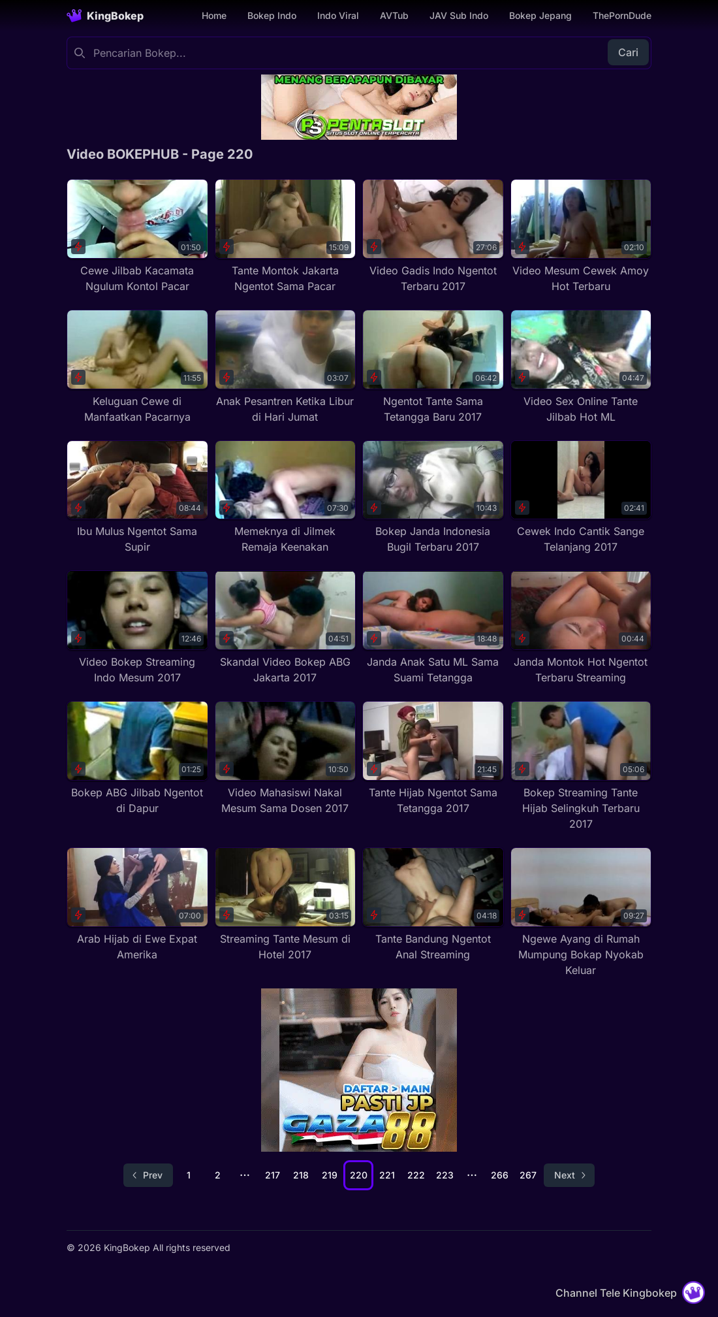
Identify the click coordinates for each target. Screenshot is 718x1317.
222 (416, 1174)
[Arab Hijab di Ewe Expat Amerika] (137, 904)
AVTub (394, 15)
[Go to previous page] (148, 1175)
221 (387, 1174)
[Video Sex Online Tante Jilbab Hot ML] (581, 367)
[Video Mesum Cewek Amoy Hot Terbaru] (581, 236)
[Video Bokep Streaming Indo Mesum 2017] (137, 627)
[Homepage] (105, 16)
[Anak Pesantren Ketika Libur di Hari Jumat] (285, 367)
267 (528, 1174)
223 (445, 1174)
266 (499, 1174)
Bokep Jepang (540, 15)
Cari (628, 52)
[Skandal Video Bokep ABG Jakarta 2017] (285, 627)
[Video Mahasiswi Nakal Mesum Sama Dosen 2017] (285, 758)
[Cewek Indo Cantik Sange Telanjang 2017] (581, 497)
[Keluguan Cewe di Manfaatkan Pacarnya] (137, 367)
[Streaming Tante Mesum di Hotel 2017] (285, 904)
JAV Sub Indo (458, 15)
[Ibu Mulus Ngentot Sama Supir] (137, 497)
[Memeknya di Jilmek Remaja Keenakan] (285, 497)
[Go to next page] (569, 1175)
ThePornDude (622, 15)
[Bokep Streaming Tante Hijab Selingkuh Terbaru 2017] (581, 766)
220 (358, 1174)
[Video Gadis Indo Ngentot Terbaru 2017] (433, 236)
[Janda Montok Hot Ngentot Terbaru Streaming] (581, 627)
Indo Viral (338, 15)
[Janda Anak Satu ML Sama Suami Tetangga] (433, 627)
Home (214, 15)
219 (329, 1174)
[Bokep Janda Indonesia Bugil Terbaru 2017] (433, 497)
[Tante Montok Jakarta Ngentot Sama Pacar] (285, 236)
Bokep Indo (271, 15)
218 (301, 1174)
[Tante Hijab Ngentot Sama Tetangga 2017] (433, 758)
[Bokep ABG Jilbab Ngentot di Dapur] (137, 758)
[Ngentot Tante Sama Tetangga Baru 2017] (433, 367)
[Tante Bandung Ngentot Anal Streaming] (433, 904)
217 (272, 1174)
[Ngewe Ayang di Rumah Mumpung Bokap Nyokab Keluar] (581, 912)
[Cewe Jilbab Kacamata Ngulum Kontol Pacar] (137, 236)
